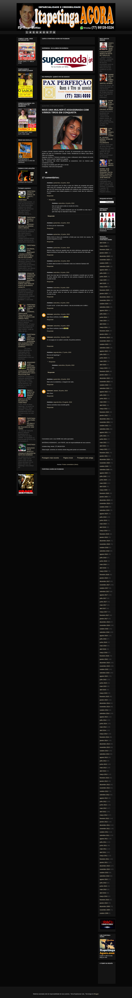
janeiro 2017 (104, 618)
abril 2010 (103, 893)
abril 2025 (103, 283)
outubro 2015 (104, 669)
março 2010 (103, 896)
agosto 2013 (104, 757)
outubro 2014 (104, 710)
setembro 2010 (104, 876)
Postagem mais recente (50, 458)
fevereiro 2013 (104, 778)
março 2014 (103, 734)
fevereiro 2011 (104, 859)
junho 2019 (103, 520)
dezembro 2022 (105, 378)
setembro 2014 (104, 713)
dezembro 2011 (105, 825)
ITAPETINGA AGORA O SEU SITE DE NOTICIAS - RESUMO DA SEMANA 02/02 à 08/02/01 (26, 223)
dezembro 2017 (105, 581)
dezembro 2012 (105, 784)
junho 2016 (103, 642)
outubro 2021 (104, 425)
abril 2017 (103, 608)
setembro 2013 (104, 754)
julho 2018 (103, 557)
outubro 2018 (104, 547)
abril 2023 (103, 364)
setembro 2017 (104, 591)
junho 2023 (103, 358)
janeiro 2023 (104, 375)
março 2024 (103, 327)
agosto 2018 (104, 554)
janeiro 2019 (104, 537)
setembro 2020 (104, 469)
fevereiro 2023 (104, 371)
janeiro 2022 (104, 415)
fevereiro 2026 (104, 249)
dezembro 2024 (105, 297)
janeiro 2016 (104, 659)
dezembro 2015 (105, 662)
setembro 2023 (104, 348)
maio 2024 (103, 320)
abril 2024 (103, 324)
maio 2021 (103, 442)
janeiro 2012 (104, 822)
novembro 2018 (105, 544)
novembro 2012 (105, 788)
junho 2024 (103, 317)
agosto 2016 (104, 635)
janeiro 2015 (104, 700)
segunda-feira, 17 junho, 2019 (62, 352)
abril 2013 (103, 771)
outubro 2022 (104, 385)
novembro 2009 (105, 910)
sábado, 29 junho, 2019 (61, 390)
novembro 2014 (105, 706)
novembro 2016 (105, 625)
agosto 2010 (104, 879)
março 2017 (103, 612)
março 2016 (103, 652)
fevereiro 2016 (104, 656)
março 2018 (103, 571)
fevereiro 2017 (104, 615)
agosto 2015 (104, 676)
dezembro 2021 (105, 419)
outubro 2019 (104, 507)
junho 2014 (103, 723)
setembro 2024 (104, 307)
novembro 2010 (105, 869)
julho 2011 (103, 842)
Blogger (96, 994)
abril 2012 (103, 811)
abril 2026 (103, 243)
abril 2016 (103, 649)
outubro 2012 (104, 791)
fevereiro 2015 (104, 696)
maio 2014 (103, 727)
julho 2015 (103, 679)
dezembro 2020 (105, 459)
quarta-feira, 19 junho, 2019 (61, 379)
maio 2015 (103, 686)
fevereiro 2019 (104, 534)
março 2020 (103, 490)
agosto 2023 (104, 351)
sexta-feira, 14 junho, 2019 (66, 203)
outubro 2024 (104, 303)
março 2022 (103, 408)
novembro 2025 (105, 259)
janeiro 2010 (104, 903)
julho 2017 (103, 598)
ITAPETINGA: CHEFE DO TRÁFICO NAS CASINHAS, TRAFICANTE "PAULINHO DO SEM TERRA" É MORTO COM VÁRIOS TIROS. (26, 311)
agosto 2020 (104, 473)
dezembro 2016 (105, 622)
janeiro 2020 (104, 497)
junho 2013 (103, 764)
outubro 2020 (104, 466)
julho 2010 (103, 883)
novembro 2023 (105, 341)
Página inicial (68, 458)
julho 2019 (103, 517)
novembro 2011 (105, 828)
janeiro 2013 (104, 781)
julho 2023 (103, 354)
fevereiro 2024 (104, 331)
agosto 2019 (104, 513)
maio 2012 (103, 808)
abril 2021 (103, 446)
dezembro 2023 (105, 337)
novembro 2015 (105, 666)
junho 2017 (103, 602)
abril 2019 (103, 527)
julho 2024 (103, 314)
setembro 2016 (104, 632)
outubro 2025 (104, 263)
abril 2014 (103, 730)
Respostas (52, 200)
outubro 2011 (104, 832)
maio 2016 (103, 646)
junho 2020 (103, 480)
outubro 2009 (104, 913)
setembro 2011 (104, 835)
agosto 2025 (104, 270)
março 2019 (103, 530)
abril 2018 (103, 568)
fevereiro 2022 (104, 412)
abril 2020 (103, 486)
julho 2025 (103, 273)
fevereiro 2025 (104, 290)
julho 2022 (103, 395)
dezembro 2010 (105, 866)
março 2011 (103, 855)
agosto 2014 (104, 717)
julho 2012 (103, 801)
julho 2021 (103, 436)
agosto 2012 (104, 798)
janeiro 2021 (104, 456)
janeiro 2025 (104, 293)
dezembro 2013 (105, 744)
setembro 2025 (104, 266)
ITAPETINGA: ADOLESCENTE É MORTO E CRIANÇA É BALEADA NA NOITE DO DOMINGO (26, 450)
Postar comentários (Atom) (70, 464)
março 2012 (103, 815)
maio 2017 (103, 605)
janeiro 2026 (104, 253)
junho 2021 (103, 439)
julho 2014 (103, 720)
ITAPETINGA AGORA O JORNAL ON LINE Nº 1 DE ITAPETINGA (26, 195)
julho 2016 (103, 639)
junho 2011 (103, 845)
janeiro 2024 (104, 334)
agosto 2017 (104, 595)
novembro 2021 (105, 422)
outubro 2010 (104, 872)
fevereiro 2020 (104, 493)
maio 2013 (103, 767)
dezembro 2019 (105, 500)
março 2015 (103, 693)
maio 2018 (103, 564)
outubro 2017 (104, 588)
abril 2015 (103, 690)
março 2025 (103, 287)
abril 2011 (103, 852)
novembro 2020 (105, 463)
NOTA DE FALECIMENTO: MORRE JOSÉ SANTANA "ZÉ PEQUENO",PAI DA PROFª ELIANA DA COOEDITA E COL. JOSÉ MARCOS (106, 168)
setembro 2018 (104, 551)
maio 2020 (103, 483)
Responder (50, 196)
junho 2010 (103, 886)
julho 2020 (103, 476)
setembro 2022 (104, 388)
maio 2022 (103, 402)
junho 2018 (103, 561)
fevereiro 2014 (104, 737)
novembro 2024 (105, 300)
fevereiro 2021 (104, 452)
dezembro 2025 (105, 256)
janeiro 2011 (104, 862)
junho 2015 (103, 683)
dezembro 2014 (105, 703)
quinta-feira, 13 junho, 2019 (61, 183)
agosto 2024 (104, 310)
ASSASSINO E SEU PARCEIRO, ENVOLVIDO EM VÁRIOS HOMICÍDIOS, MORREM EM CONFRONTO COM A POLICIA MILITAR (26, 368)
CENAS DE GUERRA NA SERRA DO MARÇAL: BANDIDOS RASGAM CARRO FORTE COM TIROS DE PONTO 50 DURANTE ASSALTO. (26, 280)
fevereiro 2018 (104, 574)
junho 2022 (103, 398)
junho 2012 (103, 805)
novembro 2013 (105, 747)
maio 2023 (103, 361)
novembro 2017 (105, 585)
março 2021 (103, 449)
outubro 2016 (104, 629)
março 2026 (103, 246)
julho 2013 (103, 761)
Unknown (50, 314)
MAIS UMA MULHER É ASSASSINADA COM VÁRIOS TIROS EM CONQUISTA (65, 111)
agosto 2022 (104, 392)
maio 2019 (103, 524)
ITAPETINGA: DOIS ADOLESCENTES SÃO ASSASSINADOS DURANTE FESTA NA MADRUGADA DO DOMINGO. (26, 340)
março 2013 (103, 774)
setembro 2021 (104, 429)
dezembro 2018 (105, 541)
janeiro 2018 (104, 578)
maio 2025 (103, 280)
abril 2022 (103, 405)
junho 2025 (103, 276)
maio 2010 (103, 889)
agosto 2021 (104, 432)
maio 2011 (103, 849)
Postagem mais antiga (85, 458)
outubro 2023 (104, 344)
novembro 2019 (105, 503)
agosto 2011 (104, 839)
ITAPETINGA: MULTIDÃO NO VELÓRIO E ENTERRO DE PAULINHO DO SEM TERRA (26, 424)
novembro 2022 (105, 381)
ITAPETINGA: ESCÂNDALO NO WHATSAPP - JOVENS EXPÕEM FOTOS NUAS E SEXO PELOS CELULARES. (26, 251)
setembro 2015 (104, 673)
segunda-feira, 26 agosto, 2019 (62, 402)
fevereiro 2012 (104, 818)
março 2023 (103, 368)
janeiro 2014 (104, 740)
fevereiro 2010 (104, 900)
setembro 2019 (104, 510)
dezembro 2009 (105, 906)
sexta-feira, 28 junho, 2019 (66, 365)
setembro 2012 (104, 795)
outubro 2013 (104, 751)
